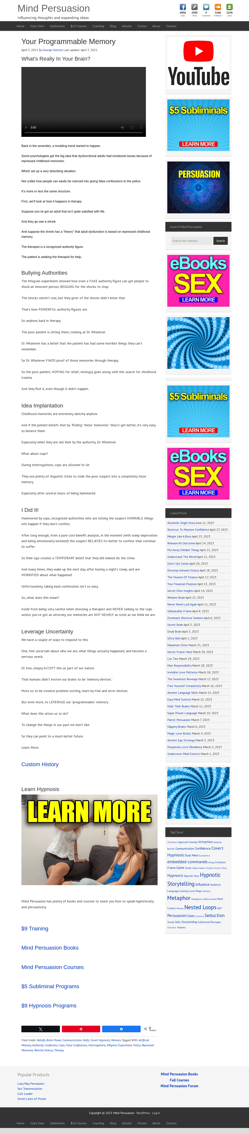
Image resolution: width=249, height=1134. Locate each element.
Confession (51, 1045)
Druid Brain (174, 631)
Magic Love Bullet (179, 733)
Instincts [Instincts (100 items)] (215, 885)
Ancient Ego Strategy (181, 740)
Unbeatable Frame (179, 611)
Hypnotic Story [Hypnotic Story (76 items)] (191, 875)
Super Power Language (182, 713)
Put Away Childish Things (183, 550)
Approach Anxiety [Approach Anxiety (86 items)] (187, 842)
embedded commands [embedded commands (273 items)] (187, 861)
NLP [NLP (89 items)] (219, 908)
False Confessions (76, 1045)
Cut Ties (172, 659)
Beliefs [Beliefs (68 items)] (171, 848)
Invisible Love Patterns (182, 672)
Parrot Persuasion (178, 720)
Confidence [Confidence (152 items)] (203, 848)
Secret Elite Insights (180, 591)
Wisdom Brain (176, 597)
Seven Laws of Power (32, 1099)
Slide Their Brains (178, 706)
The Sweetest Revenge (182, 679)
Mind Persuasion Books (50, 948)
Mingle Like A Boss (179, 536)
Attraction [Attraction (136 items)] (205, 842)
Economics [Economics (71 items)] (204, 855)
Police (137, 1045)
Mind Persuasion (54, 8)
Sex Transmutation (30, 1089)
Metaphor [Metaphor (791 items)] (178, 897)
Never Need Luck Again (182, 604)
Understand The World (181, 557)
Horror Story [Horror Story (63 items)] (220, 868)
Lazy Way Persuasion (31, 1083)
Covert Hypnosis (100, 1040)
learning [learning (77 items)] (184, 891)
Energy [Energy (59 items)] (211, 862)
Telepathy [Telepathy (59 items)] (181, 927)
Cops (62, 1045)
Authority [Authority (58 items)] (217, 842)
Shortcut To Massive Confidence (188, 529)
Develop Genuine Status (183, 570)
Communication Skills (75, 1040)
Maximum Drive (177, 645)
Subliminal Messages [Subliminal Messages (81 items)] (209, 922)
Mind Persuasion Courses (52, 967)
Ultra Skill (173, 638)
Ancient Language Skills (182, 693)
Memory (116, 1040)
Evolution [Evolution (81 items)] (220, 862)
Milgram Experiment (119, 1045)
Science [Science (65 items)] (200, 916)
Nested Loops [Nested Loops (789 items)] (200, 907)
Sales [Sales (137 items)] (191, 916)
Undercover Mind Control (183, 754)
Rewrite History (43, 1050)
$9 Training (34, 929)
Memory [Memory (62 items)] (206, 891)
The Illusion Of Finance (182, 577)
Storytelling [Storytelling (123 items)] (189, 922)
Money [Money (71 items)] (180, 908)
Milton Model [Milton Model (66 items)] (210, 899)
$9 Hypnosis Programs (48, 1006)
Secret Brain (175, 625)
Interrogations (97, 1045)
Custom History (40, 764)
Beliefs (41, 1040)
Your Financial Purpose (182, 584)
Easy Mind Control (179, 699)
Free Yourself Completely (184, 686)
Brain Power (53, 1040)
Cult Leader (25, 1094)
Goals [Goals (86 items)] (188, 868)
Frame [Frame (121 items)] (171, 868)
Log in (156, 1113)
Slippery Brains (176, 727)
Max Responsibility (179, 665)
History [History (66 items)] (210, 868)
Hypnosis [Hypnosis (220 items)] (175, 875)
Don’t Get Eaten (178, 563)
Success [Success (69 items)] (171, 927)
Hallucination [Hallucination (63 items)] (199, 868)
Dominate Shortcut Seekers (185, 618)
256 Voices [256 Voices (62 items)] (172, 842)
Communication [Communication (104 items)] (184, 848)
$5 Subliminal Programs (50, 986)
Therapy (59, 1050)
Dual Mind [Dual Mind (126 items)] (191, 855)
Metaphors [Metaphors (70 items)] (197, 899)
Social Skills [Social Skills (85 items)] (174, 922)
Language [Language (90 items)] (173, 891)
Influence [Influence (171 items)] (202, 884)
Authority (37, 1045)
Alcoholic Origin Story (181, 523)
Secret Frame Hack (179, 652)
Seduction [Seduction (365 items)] (215, 915)
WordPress (143, 1113)
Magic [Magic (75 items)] (199, 891)
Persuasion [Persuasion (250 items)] (177, 915)
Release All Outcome (181, 543)
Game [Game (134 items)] (180, 868)
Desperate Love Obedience (184, 747)
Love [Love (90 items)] (192, 891)
